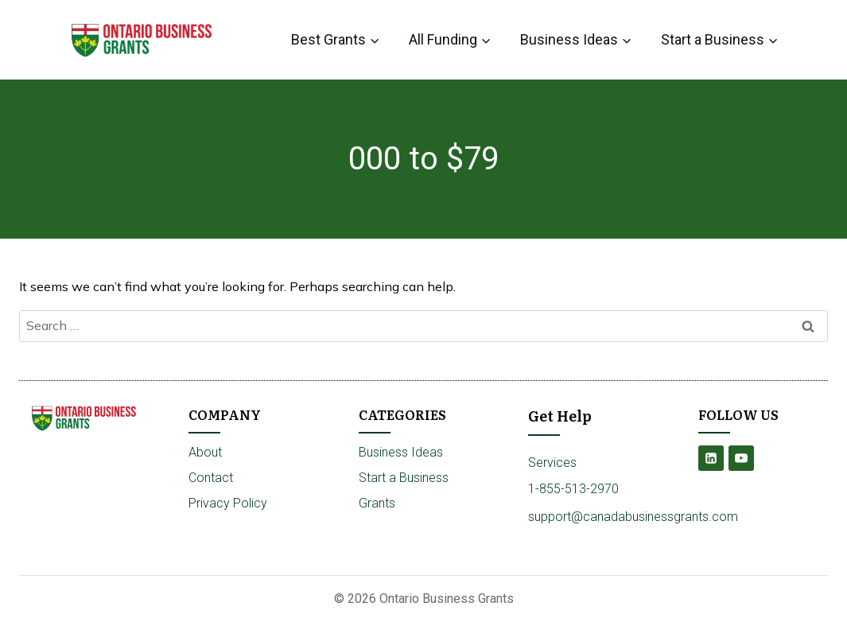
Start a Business (404, 477)
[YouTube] (741, 458)
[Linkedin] (711, 458)
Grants (377, 503)
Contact (210, 477)
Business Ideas (401, 452)
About (205, 452)
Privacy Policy (227, 503)
